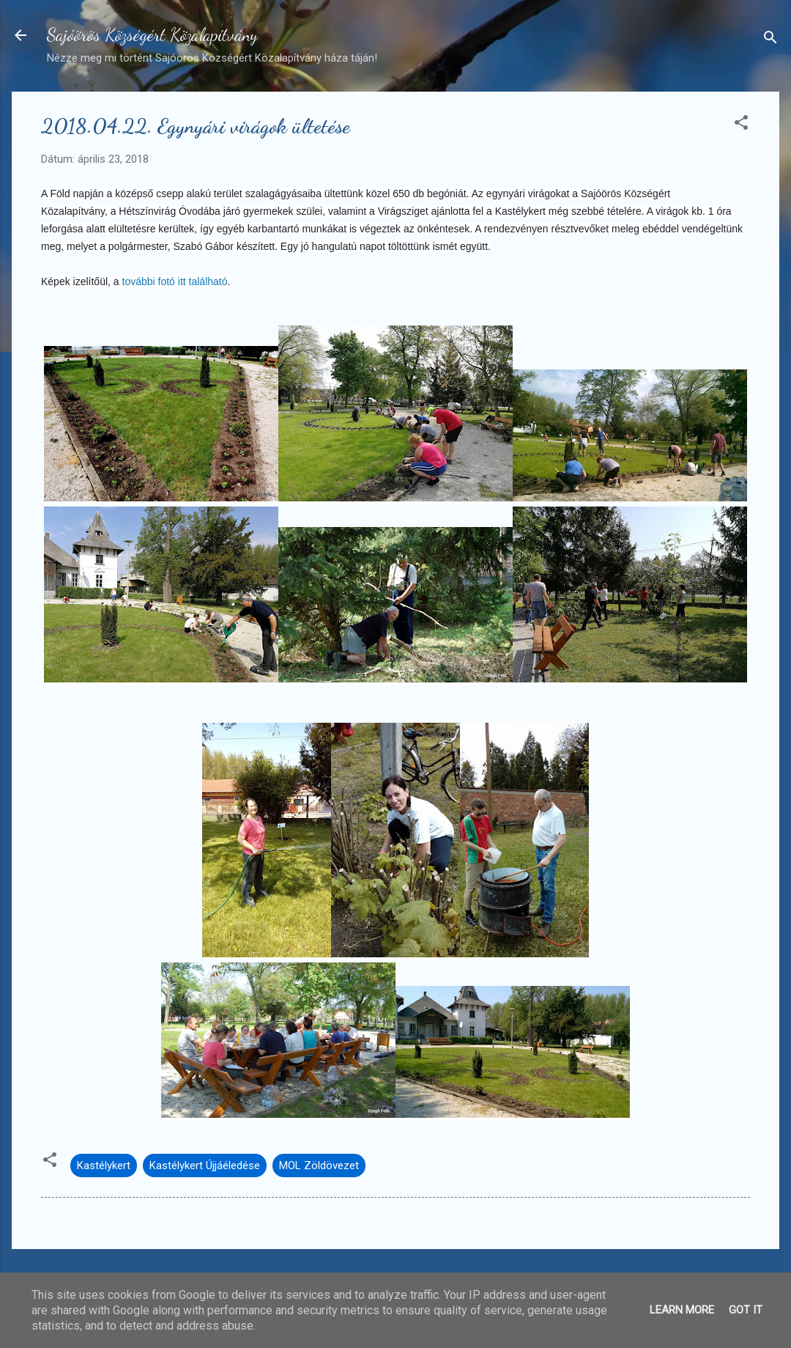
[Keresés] (770, 40)
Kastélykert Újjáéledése (204, 1165)
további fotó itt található (173, 281)
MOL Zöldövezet (319, 1165)
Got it (745, 1309)
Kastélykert (103, 1165)
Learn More (682, 1309)
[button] (741, 125)
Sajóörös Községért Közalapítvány (152, 34)
